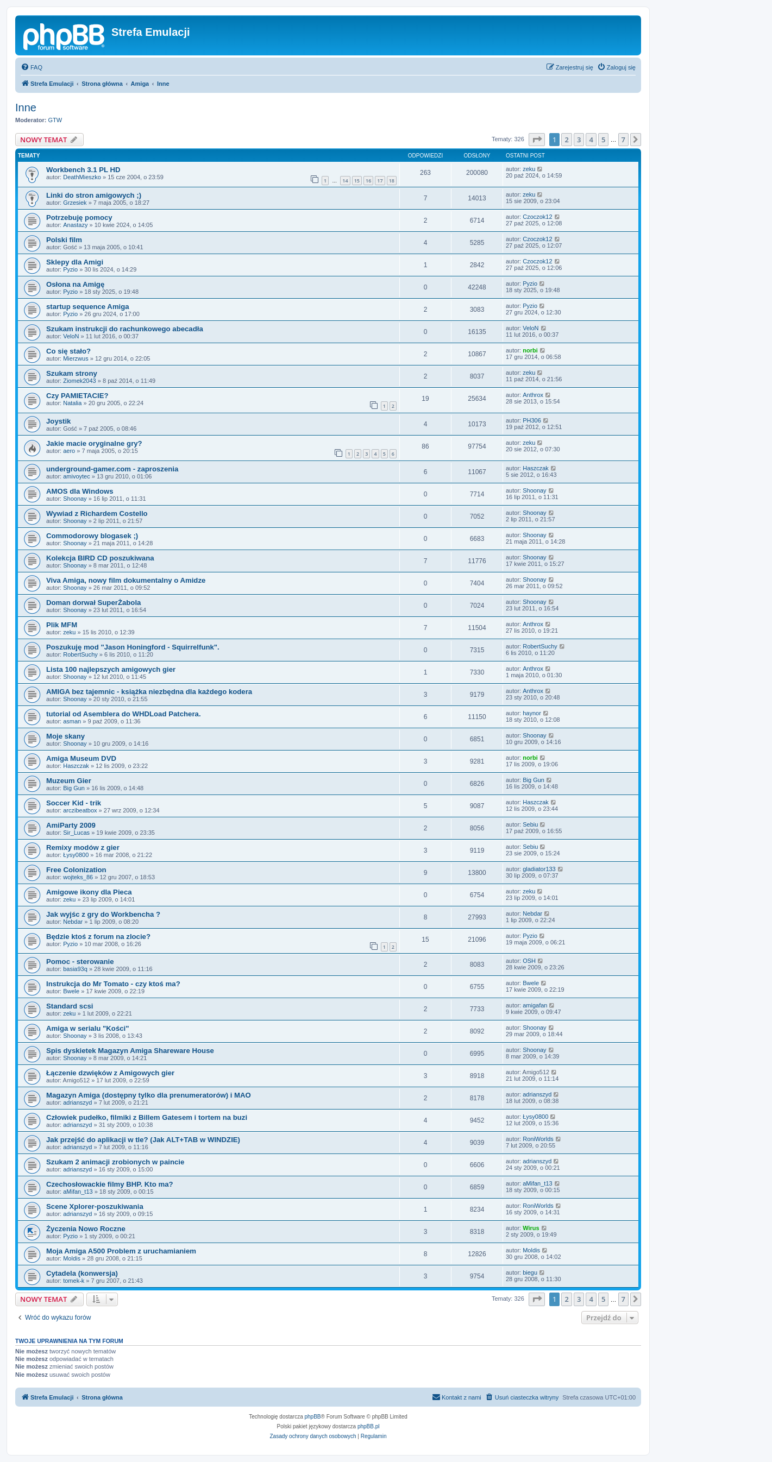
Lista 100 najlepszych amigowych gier (110, 669)
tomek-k (73, 1280)
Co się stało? (68, 351)
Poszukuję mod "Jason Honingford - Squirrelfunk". (132, 647)
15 (357, 180)
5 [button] (603, 139)
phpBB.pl (368, 1426)
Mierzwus (75, 358)
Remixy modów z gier (83, 847)
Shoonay (74, 498)
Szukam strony (71, 373)
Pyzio (70, 269)
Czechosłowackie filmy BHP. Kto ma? (109, 1184)
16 (368, 180)
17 (379, 180)
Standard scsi (69, 1006)
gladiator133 (539, 869)
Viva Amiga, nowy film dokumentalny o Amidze (125, 580)
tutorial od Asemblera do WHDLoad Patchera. (123, 714)
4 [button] (591, 139)
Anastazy (75, 225)
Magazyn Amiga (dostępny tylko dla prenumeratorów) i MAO (148, 1095)
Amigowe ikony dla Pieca (89, 892)
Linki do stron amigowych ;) (93, 195)
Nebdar (73, 921)
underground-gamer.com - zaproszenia (112, 469)
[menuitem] (31, 67)
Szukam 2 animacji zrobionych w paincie (115, 1162)
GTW (55, 120)
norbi (530, 350)
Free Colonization (76, 870)
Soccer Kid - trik (73, 803)
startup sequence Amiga (87, 307)
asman (72, 721)
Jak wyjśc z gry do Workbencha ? (103, 914)
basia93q (75, 969)
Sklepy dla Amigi (74, 262)
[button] (537, 139)
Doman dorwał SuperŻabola (93, 602)
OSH (529, 960)
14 (345, 180)
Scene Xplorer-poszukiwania (94, 1206)
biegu (530, 1272)
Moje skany (65, 736)
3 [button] (579, 139)
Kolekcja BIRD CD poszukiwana (100, 558)
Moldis (71, 1258)
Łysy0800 (76, 855)
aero (69, 451)
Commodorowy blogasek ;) (92, 536)
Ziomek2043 (79, 380)
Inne (25, 108)
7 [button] (623, 139)
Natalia (72, 403)
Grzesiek (74, 202)
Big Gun (74, 788)
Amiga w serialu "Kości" (87, 1028)
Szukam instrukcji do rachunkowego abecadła (124, 329)
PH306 (532, 420)
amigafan (535, 1005)
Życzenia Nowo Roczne (85, 1229)
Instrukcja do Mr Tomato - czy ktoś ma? (113, 984)
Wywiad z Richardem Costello (97, 513)
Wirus (531, 1228)
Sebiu (530, 824)
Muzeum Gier (68, 781)
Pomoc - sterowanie (80, 961)
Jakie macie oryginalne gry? (94, 443)
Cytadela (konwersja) (82, 1273)
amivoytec (76, 476)
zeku (529, 169)
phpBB (313, 1417)
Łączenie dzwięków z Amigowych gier (110, 1073)
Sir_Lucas (76, 832)
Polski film (64, 240)
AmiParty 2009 (71, 825)
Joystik (58, 421)
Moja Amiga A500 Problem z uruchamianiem (121, 1251)
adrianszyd (77, 1102)
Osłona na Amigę (75, 284)
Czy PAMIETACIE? (77, 396)
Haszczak (536, 468)
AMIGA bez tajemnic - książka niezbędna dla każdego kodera (149, 692)
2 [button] (566, 139)
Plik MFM (61, 625)
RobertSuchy (80, 654)
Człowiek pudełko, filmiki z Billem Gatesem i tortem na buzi (146, 1117)
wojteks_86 (78, 877)
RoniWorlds (538, 1139)
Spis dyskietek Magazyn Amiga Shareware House (130, 1051)
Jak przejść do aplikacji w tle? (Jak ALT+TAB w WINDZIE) (143, 1140)
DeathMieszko (82, 177)
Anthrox (533, 395)
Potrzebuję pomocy (79, 217)
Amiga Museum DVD (81, 758)
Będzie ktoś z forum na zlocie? (98, 936)
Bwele (71, 991)
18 (391, 180)
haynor (532, 713)
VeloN (71, 336)
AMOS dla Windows (80, 491)
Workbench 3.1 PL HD (83, 170)
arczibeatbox (80, 810)
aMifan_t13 (77, 1191)
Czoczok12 (537, 216)
